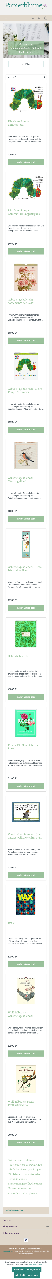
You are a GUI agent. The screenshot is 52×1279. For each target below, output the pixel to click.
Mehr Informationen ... (37, 1264)
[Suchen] (32, 18)
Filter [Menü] (26, 63)
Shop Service (10, 1226)
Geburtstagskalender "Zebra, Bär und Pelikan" (25, 568)
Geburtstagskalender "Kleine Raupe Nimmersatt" (25, 390)
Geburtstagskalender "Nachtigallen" (20, 479)
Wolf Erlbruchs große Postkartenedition (21, 1103)
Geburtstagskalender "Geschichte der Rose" (21, 301)
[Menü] (6, 18)
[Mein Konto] (39, 18)
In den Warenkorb (26, 162)
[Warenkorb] (46, 18)
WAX (11, 923)
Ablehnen (18, 1269)
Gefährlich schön (18, 656)
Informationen (11, 1233)
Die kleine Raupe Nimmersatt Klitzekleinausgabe (19, 123)
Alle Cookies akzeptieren (26, 1275)
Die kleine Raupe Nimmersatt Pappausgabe (24, 212)
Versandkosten (9, 1251)
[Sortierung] (26, 77)
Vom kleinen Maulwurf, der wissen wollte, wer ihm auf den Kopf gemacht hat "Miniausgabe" (25, 836)
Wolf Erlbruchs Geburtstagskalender (20, 1014)
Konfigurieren (33, 1269)
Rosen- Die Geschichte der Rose (24, 746)
